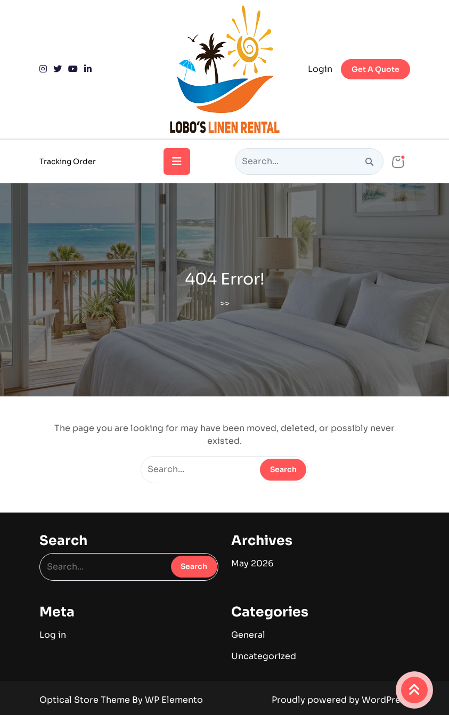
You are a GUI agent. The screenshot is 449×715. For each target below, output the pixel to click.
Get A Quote (375, 69)
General (248, 634)
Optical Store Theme (85, 699)
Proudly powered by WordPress (341, 699)
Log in (52, 634)
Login (320, 69)
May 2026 (252, 563)
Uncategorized (263, 656)
